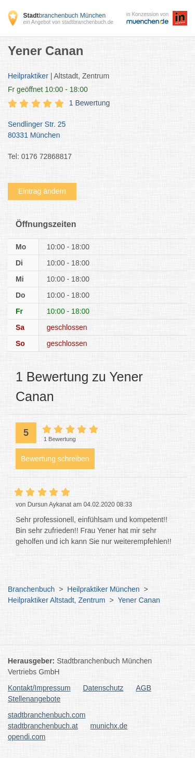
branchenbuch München (64, 15)
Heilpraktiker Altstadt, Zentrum (57, 600)
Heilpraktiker (28, 76)
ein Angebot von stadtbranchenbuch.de (68, 22)
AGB (143, 688)
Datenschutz (103, 688)
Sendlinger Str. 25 (92, 130)
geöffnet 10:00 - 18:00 (48, 89)
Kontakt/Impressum (39, 688)
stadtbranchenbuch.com (46, 715)
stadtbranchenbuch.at (43, 726)
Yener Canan (139, 600)
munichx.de (109, 726)
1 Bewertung (89, 103)
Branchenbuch (31, 589)
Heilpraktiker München (103, 589)
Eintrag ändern (42, 191)
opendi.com (26, 737)
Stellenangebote (34, 699)
